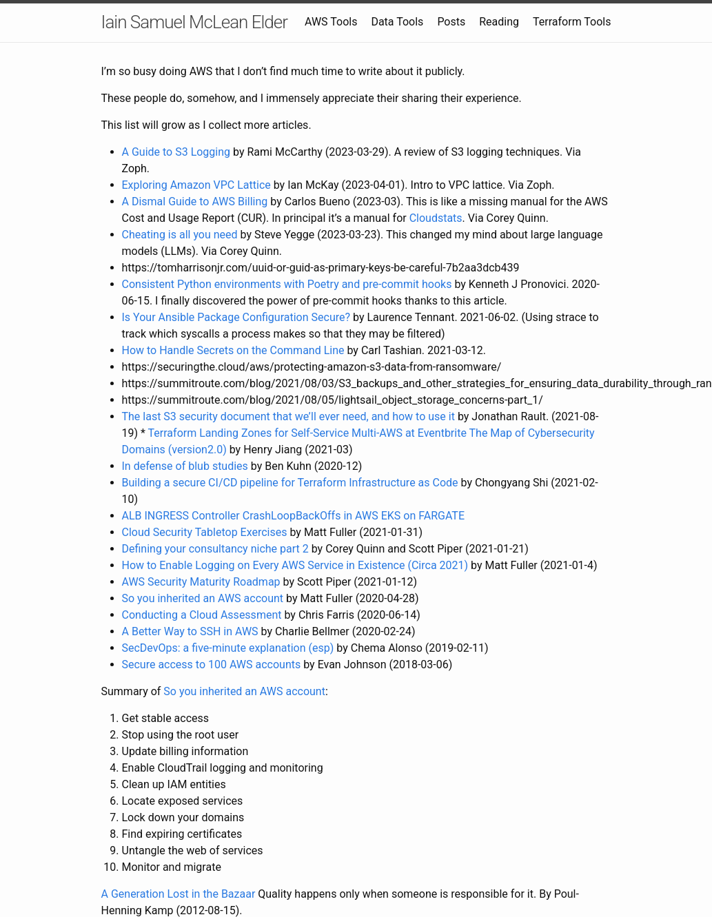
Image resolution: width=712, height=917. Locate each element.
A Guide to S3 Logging (176, 151)
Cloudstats (435, 218)
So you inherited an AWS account (203, 598)
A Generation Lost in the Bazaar (178, 893)
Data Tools (397, 21)
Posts (451, 21)
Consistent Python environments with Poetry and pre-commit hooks (288, 284)
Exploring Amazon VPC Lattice (196, 185)
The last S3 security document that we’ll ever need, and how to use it (288, 416)
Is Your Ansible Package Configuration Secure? (236, 317)
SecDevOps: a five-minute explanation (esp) (228, 648)
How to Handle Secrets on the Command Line (233, 350)
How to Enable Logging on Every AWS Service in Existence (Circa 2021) (295, 565)
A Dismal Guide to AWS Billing (195, 201)
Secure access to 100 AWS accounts (211, 664)
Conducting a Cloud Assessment (202, 614)
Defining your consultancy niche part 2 (215, 548)
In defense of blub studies (185, 466)
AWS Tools (331, 21)
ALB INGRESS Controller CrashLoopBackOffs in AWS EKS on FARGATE (293, 515)
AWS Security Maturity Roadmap (201, 581)
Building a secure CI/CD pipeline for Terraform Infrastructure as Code (290, 482)
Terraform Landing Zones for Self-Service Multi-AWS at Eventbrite (307, 433)
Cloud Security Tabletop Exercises (204, 532)
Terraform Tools (572, 21)
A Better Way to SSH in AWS (190, 631)
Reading (499, 21)
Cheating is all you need (180, 234)
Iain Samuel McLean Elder (194, 22)
